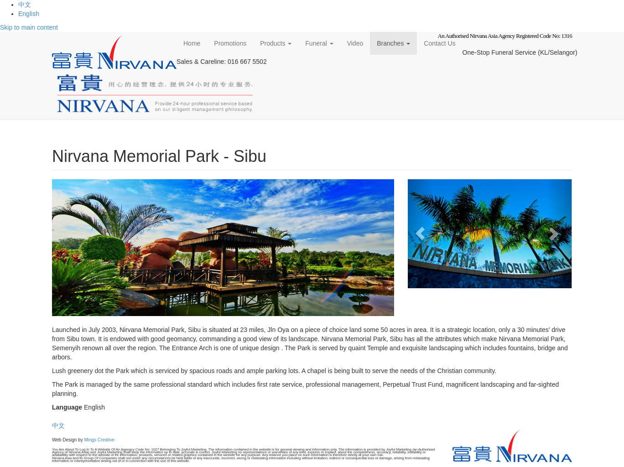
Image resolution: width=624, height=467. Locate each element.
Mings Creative (99, 439)
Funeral (319, 43)
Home (191, 43)
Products (275, 43)
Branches (393, 43)
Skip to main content (29, 27)
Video (355, 43)
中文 (24, 4)
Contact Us (439, 43)
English (28, 13)
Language (67, 407)
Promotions (230, 43)
